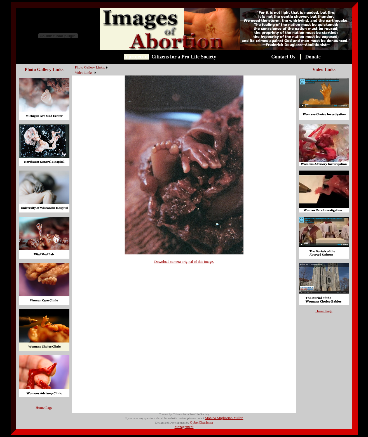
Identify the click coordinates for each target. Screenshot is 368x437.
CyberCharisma (201, 422)
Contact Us (283, 57)
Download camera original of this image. (184, 261)
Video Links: (84, 73)
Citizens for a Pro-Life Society (183, 57)
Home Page (44, 407)
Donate (313, 57)
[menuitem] (73, 64)
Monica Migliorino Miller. (224, 418)
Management (184, 427)
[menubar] (90, 69)
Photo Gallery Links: (90, 67)
